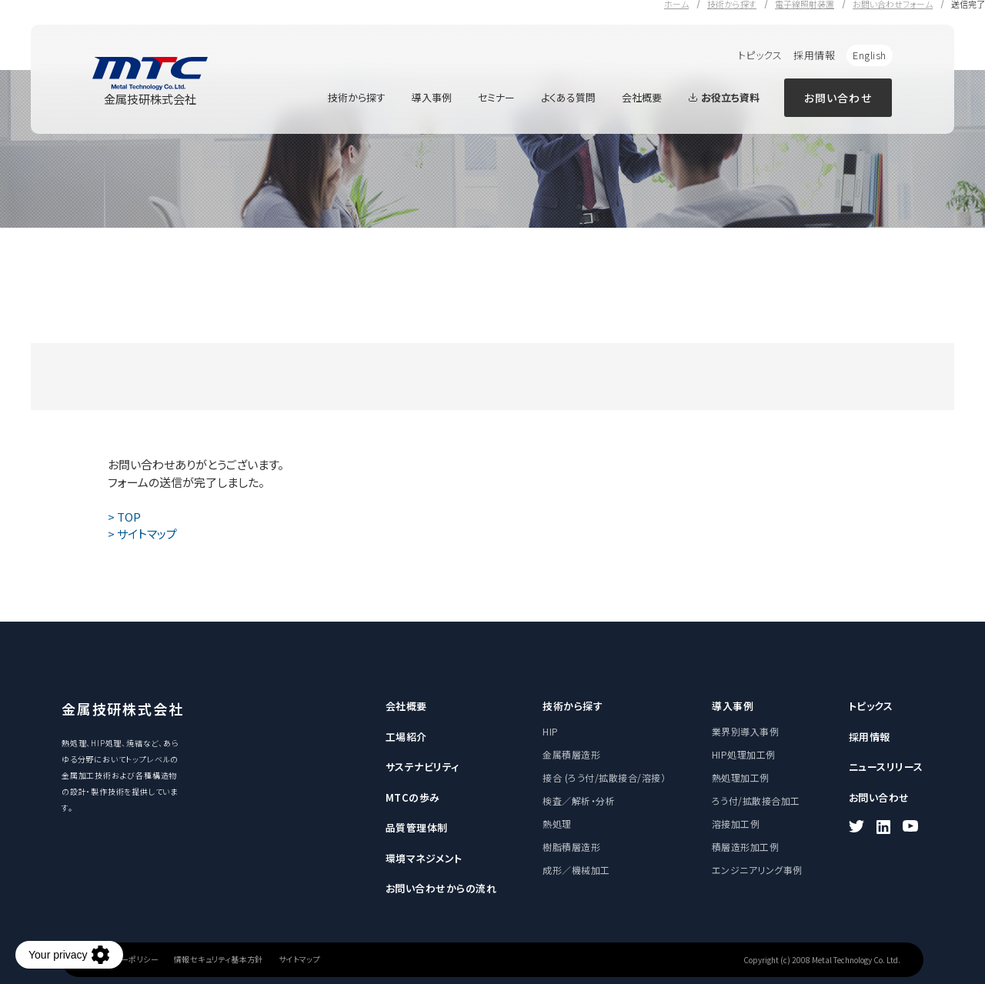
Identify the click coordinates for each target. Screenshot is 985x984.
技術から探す (357, 97)
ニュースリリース (886, 766)
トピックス (760, 55)
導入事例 (432, 97)
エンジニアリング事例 (757, 869)
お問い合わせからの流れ (441, 888)
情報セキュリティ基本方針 (218, 959)
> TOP (124, 517)
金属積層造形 (571, 754)
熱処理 (557, 823)
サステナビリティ (422, 766)
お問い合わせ (838, 97)
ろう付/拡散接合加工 (756, 800)
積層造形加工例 (745, 846)
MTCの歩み (413, 797)
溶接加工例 (736, 823)
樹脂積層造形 (571, 846)
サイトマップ (299, 959)
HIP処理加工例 (744, 754)
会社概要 (642, 97)
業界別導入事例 (745, 731)
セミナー (496, 97)
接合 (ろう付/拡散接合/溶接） (604, 777)
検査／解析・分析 (579, 800)
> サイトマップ (142, 533)
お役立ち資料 (724, 97)
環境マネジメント (424, 858)
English (869, 55)
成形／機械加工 (576, 869)
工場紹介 (406, 736)
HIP (550, 731)
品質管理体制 (417, 827)
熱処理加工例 (741, 777)
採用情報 (814, 55)
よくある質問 (568, 97)
